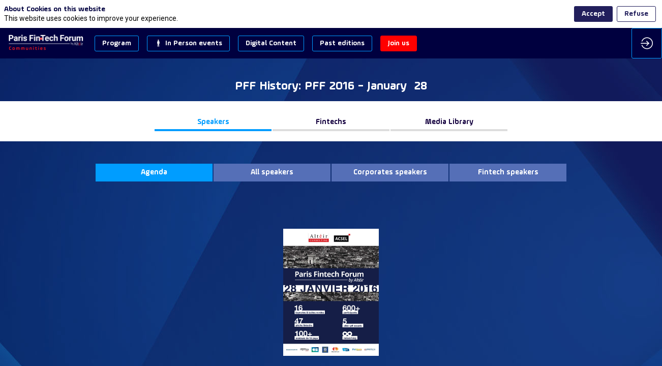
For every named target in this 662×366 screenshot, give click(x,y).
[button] (117, 43)
